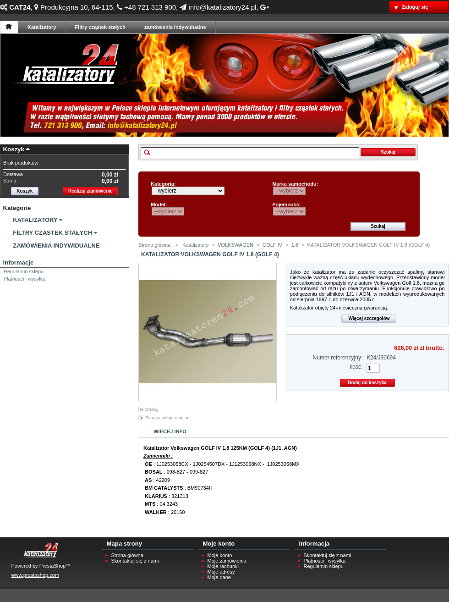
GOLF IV (272, 245)
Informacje (18, 262)
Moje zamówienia (227, 560)
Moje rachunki (223, 566)
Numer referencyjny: (338, 357)
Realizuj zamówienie (90, 190)
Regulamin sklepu (24, 271)
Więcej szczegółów (368, 318)
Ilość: (356, 367)
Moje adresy (221, 571)
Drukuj (152, 409)
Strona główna (154, 245)
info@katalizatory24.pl (218, 7)
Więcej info (169, 431)
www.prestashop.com (35, 575)
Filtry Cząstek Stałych (52, 232)
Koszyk (13, 149)
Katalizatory (35, 219)
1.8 (294, 245)
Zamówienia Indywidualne (56, 245)
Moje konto (220, 555)
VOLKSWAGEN (235, 245)
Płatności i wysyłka (25, 279)
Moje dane (219, 577)
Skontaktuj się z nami (135, 560)
